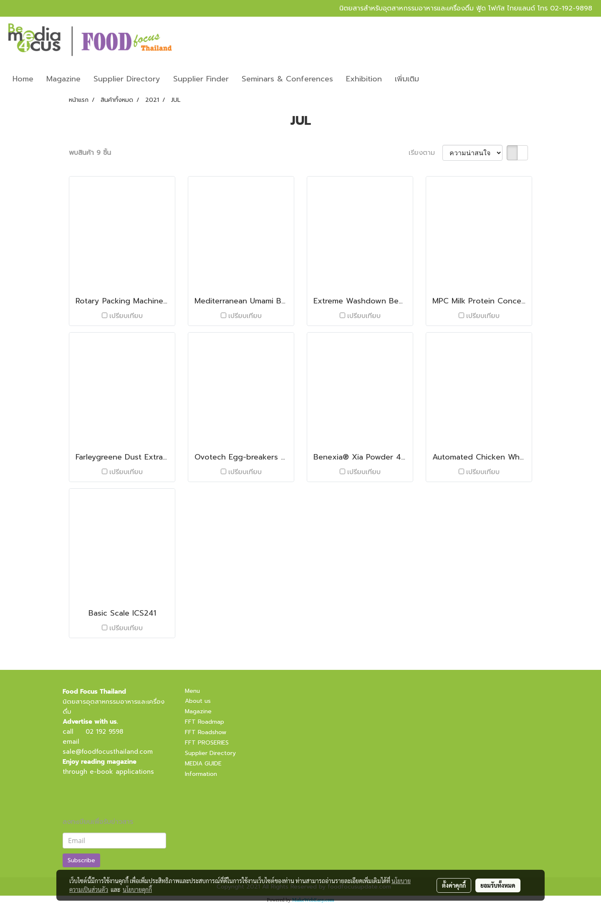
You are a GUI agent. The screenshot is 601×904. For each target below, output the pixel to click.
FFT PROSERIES (207, 742)
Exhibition (364, 79)
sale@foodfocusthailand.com (108, 751)
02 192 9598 (104, 731)
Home (23, 79)
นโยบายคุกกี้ (137, 889)
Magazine (63, 79)
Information (201, 774)
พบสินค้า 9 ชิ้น (90, 153)
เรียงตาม (425, 153)
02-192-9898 (571, 8)
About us (198, 701)
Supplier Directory (126, 79)
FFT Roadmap (204, 721)
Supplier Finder (201, 79)
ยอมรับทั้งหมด (497, 885)
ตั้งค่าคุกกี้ (454, 885)
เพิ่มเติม (407, 79)
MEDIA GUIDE (203, 763)
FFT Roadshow (205, 732)
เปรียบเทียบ (126, 316)
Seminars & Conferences (287, 79)
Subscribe (81, 860)
